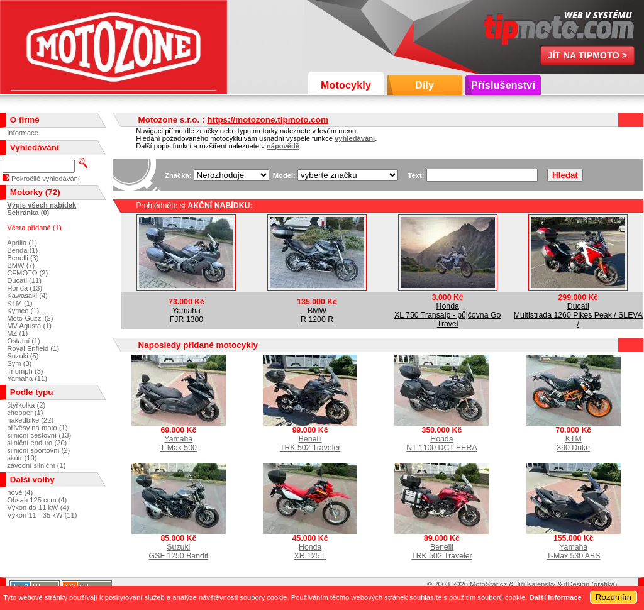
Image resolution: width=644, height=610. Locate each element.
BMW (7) (21, 265)
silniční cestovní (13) (39, 435)
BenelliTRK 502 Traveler (310, 443)
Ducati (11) (24, 280)
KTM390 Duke (573, 443)
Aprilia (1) (22, 243)
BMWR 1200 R (317, 315)
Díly (424, 85)
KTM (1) (19, 303)
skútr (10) (21, 458)
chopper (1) (25, 412)
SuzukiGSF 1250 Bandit (178, 551)
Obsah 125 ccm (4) (37, 500)
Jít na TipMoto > (588, 55)
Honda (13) (24, 288)
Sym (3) (19, 363)
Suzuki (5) (22, 356)
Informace (22, 132)
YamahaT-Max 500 (178, 443)
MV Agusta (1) (29, 326)
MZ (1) (17, 333)
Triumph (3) (25, 371)
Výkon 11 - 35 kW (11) (42, 515)
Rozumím (613, 597)
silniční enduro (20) (37, 442)
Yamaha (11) (27, 378)
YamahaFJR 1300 (186, 315)
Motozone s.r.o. (113, 47)
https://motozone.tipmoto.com (267, 120)
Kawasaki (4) (27, 295)
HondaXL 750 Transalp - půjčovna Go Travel (447, 315)
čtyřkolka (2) (26, 405)
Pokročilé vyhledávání (45, 178)
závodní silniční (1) (36, 465)
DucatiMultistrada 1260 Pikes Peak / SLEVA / (578, 315)
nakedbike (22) (30, 420)
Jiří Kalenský (535, 584)
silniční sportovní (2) (38, 450)
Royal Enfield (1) (33, 348)
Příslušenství (503, 85)
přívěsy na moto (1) (37, 427)
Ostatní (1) (23, 341)
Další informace (555, 597)
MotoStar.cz (488, 584)
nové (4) (20, 492)
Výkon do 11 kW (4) (38, 507)
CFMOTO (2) (27, 273)
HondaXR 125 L (310, 551)
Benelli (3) (22, 258)
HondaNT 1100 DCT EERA (441, 443)
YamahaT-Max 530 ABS (574, 551)
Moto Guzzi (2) (30, 318)
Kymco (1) (23, 310)
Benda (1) (22, 250)
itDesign (576, 584)
